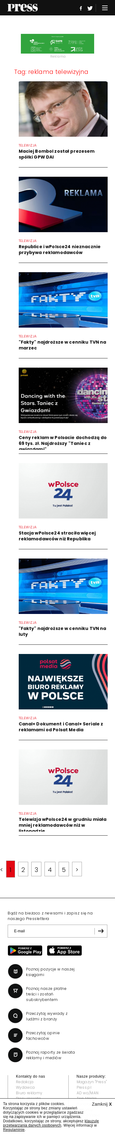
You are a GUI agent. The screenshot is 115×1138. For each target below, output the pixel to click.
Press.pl (84, 1087)
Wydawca (25, 1087)
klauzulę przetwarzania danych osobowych (51, 1123)
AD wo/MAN (88, 1093)
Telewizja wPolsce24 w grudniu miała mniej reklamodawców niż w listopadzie (63, 825)
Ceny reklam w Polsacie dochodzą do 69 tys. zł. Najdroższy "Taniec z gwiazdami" (63, 443)
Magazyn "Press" (92, 1081)
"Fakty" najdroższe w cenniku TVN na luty (62, 631)
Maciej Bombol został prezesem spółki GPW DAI (57, 154)
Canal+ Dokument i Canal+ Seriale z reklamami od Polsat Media (61, 727)
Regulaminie (14, 1130)
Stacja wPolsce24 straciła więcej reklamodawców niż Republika (57, 536)
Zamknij (102, 1104)
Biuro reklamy (29, 1093)
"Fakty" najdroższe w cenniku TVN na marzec (62, 345)
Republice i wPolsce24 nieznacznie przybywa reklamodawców (60, 250)
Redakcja (25, 1081)
